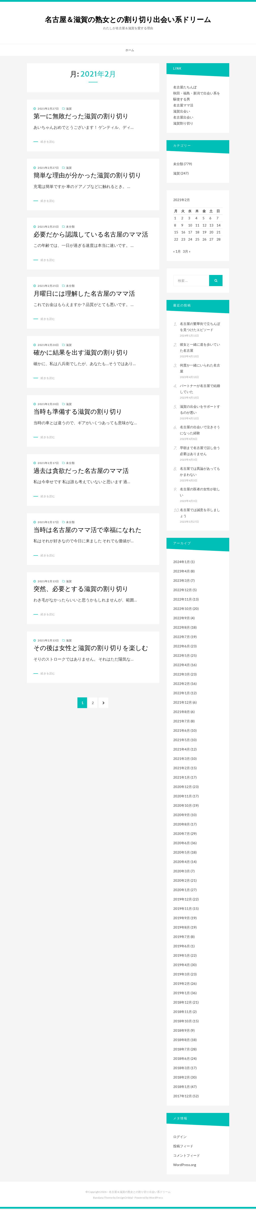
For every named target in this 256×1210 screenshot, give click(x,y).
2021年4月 (181, 750)
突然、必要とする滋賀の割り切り (81, 589)
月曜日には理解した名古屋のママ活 (84, 293)
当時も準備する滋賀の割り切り (77, 411)
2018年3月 (181, 1069)
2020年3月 (181, 872)
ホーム (129, 50)
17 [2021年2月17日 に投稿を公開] (190, 232)
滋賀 (69, 108)
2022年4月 (181, 666)
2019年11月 (182, 910)
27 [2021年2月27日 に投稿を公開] (211, 239)
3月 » (186, 253)
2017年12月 (182, 1097)
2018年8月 (181, 1041)
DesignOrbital (124, 1199)
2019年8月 (181, 929)
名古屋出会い (183, 117)
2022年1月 (181, 694)
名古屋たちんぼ (185, 87)
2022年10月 (182, 610)
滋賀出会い (181, 111)
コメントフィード (186, 1157)
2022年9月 (181, 619)
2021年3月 (181, 760)
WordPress (156, 1199)
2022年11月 (182, 601)
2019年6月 (181, 947)
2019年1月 (181, 994)
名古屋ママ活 (183, 105)
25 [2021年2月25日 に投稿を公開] (197, 239)
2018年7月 (181, 1050)
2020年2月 (181, 882)
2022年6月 (181, 647)
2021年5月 (181, 741)
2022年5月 (181, 657)
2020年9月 (181, 816)
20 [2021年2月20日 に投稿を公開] (211, 232)
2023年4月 (181, 572)
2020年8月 (181, 825)
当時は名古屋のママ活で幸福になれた (87, 530)
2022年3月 (181, 676)
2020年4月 (181, 863)
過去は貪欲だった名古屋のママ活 (81, 471)
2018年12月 (182, 1004)
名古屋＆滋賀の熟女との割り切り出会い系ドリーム (128, 19)
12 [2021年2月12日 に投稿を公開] (204, 225)
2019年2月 (181, 985)
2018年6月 (181, 1060)
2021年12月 (182, 704)
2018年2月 (181, 1079)
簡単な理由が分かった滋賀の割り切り (87, 175)
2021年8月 (181, 713)
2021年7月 (181, 722)
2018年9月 (181, 1032)
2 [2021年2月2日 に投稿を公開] (182, 218)
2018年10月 (182, 1022)
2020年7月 (181, 835)
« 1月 (177, 253)
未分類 (70, 226)
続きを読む (48, 141)
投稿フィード (183, 1147)
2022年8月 (181, 629)
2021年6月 (181, 732)
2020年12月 (182, 788)
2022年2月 (181, 685)
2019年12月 (182, 900)
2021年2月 (181, 769)
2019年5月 (181, 957)
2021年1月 (181, 779)
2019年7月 (181, 938)
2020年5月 (181, 854)
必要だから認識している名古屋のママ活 (90, 234)
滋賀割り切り (183, 123)
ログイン (180, 1138)
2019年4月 (181, 966)
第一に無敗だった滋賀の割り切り (81, 116)
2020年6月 (181, 844)
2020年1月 (181, 891)
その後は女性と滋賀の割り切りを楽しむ (90, 648)
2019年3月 (181, 975)
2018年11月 (182, 1013)
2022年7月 (181, 638)
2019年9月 (181, 919)
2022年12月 (182, 591)
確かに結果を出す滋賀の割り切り (81, 352)
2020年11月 (182, 797)
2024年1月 (181, 563)
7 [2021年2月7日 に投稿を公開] (217, 218)
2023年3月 (181, 582)
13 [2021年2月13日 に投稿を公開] (211, 225)
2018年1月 (181, 1088)
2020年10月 (182, 807)
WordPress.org (184, 1166)
